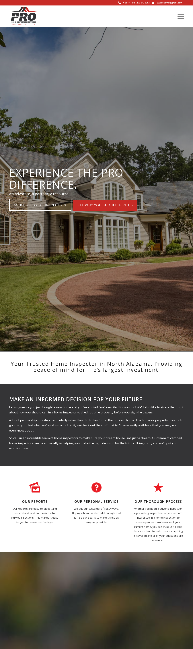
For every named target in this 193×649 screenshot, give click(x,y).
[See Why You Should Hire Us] (105, 205)
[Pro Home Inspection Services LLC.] (23, 16)
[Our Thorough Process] (158, 487)
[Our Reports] (35, 487)
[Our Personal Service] (96, 487)
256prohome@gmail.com (169, 2)
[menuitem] (179, 16)
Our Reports (35, 501)
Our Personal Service (96, 501)
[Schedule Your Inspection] (40, 205)
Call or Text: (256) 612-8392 (136, 2)
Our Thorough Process (158, 501)
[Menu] (179, 16)
